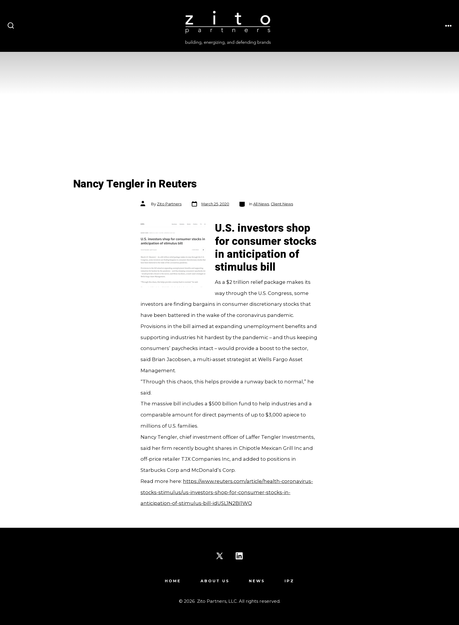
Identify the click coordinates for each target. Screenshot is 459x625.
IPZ (289, 581)
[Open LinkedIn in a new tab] (239, 556)
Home (173, 581)
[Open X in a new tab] (219, 556)
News (257, 581)
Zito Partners (169, 204)
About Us (215, 581)
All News (261, 204)
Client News (282, 204)
